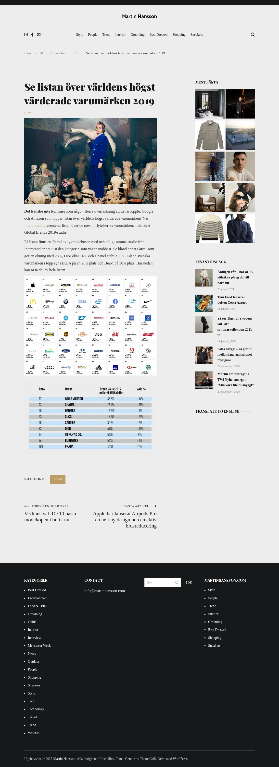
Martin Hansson (139, 16)
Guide (32, 622)
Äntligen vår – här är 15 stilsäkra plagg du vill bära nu (235, 277)
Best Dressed (159, 34)
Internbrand (33, 225)
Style (79, 34)
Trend (106, 34)
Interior (120, 34)
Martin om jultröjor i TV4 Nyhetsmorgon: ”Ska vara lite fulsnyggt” (235, 379)
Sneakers (196, 34)
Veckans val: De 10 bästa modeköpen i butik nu (57, 513)
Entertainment (37, 598)
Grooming (137, 34)
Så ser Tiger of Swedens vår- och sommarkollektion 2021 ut (234, 327)
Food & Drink (37, 606)
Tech (31, 701)
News (28, 113)
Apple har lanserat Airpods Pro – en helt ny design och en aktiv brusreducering (123, 516)
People (92, 34)
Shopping (179, 34)
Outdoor (33, 661)
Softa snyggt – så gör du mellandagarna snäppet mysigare (235, 354)
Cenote (130, 759)
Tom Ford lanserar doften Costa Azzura (232, 299)
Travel (32, 717)
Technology (36, 709)
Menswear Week (39, 645)
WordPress (180, 759)
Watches (33, 733)
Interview (34, 638)
